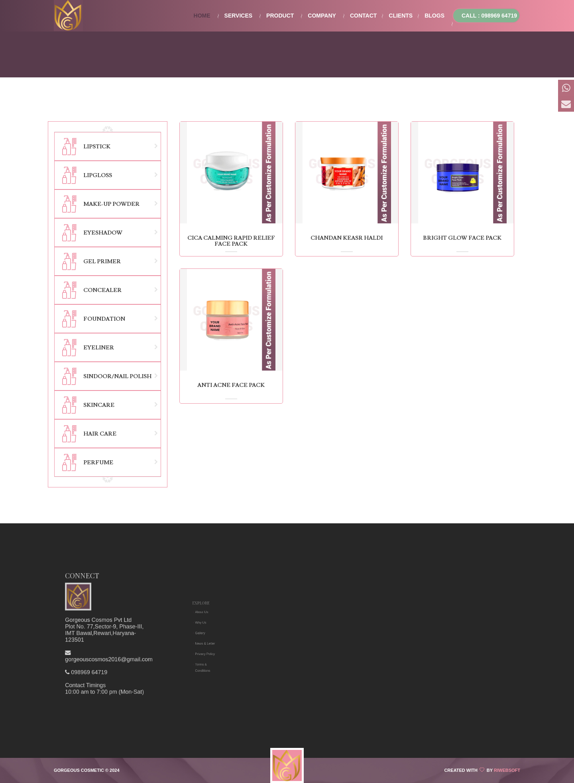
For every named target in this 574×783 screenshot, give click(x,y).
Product (280, 15)
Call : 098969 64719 (489, 15)
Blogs (434, 15)
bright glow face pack (462, 238)
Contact (363, 15)
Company (322, 15)
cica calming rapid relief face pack (231, 241)
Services (238, 15)
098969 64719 (105, 640)
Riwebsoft (507, 770)
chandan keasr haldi (347, 238)
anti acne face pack (231, 385)
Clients (401, 15)
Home (202, 15)
